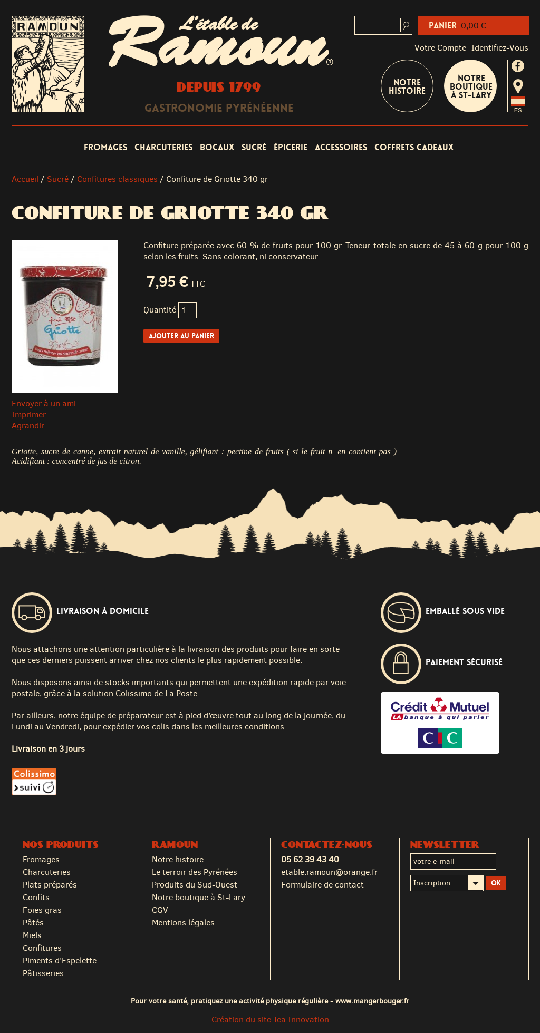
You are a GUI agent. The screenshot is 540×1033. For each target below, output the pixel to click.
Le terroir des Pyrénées (194, 872)
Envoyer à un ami (44, 403)
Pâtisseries (43, 973)
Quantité (159, 309)
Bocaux (217, 147)
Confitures (42, 947)
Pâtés (33, 922)
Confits (36, 897)
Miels (32, 935)
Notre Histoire (407, 86)
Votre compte (440, 47)
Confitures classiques (117, 178)
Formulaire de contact (322, 884)
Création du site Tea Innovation (270, 1019)
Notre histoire (178, 859)
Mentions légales (183, 922)
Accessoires (341, 147)
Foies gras (42, 909)
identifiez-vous (499, 47)
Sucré (254, 147)
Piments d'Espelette (60, 960)
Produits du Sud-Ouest (194, 884)
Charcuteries (163, 147)
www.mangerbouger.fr (372, 1001)
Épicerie (290, 147)
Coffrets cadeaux (414, 147)
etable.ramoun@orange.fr (329, 872)
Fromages (105, 147)
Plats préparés (50, 884)
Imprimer (29, 414)
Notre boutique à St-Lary (471, 87)
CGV (160, 909)
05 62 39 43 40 (310, 859)
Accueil (25, 178)
